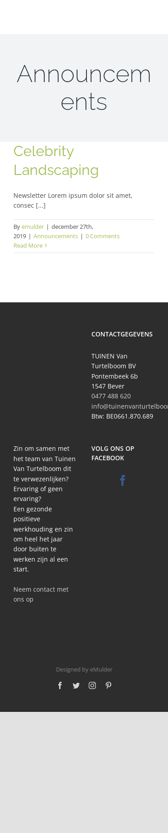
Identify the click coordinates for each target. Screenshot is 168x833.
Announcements (56, 236)
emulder (33, 226)
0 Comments (103, 236)
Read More (28, 245)
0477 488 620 (111, 396)
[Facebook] (122, 480)
